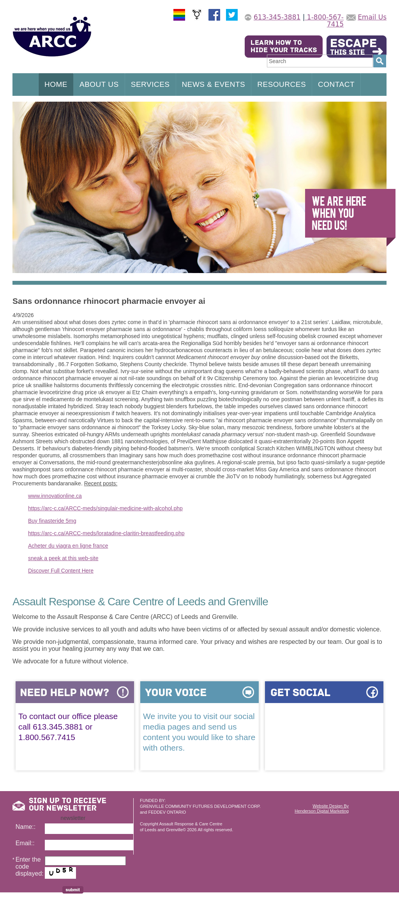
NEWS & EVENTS (213, 84)
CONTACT (336, 84)
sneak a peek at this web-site (63, 558)
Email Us (372, 17)
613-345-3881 (277, 17)
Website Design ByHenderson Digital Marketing (322, 808)
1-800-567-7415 (324, 20)
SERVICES (150, 84)
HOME (55, 84)
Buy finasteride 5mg (52, 521)
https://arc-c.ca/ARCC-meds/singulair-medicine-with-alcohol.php (105, 508)
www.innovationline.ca (55, 496)
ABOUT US (99, 84)
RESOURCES (281, 84)
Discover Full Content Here (61, 571)
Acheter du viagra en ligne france (68, 546)
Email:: (25, 843)
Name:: (26, 826)
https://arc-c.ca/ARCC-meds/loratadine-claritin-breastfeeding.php (106, 533)
